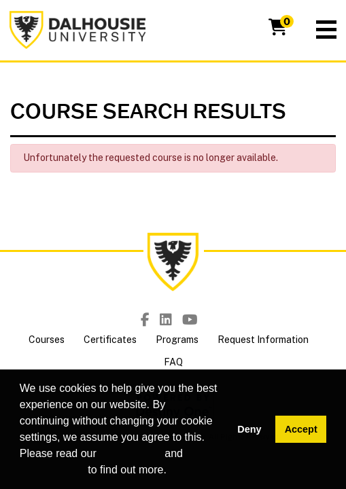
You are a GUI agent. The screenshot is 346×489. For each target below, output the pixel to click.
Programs (177, 339)
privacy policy (52, 469)
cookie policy (130, 453)
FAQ (173, 362)
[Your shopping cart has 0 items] (279, 29)
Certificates (110, 339)
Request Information (263, 339)
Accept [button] (301, 429)
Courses (47, 339)
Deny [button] (249, 429)
